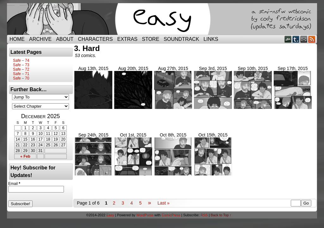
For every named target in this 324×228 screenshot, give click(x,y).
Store (150, 39)
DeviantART (288, 39)
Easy (110, 215)
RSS (312, 39)
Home (17, 39)
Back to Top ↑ (221, 215)
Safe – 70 (21, 78)
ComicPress (171, 215)
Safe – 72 (21, 69)
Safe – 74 (21, 60)
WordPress (144, 215)
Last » (164, 203)
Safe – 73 (21, 65)
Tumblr (296, 39)
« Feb (25, 156)
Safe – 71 (21, 74)
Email (304, 39)
